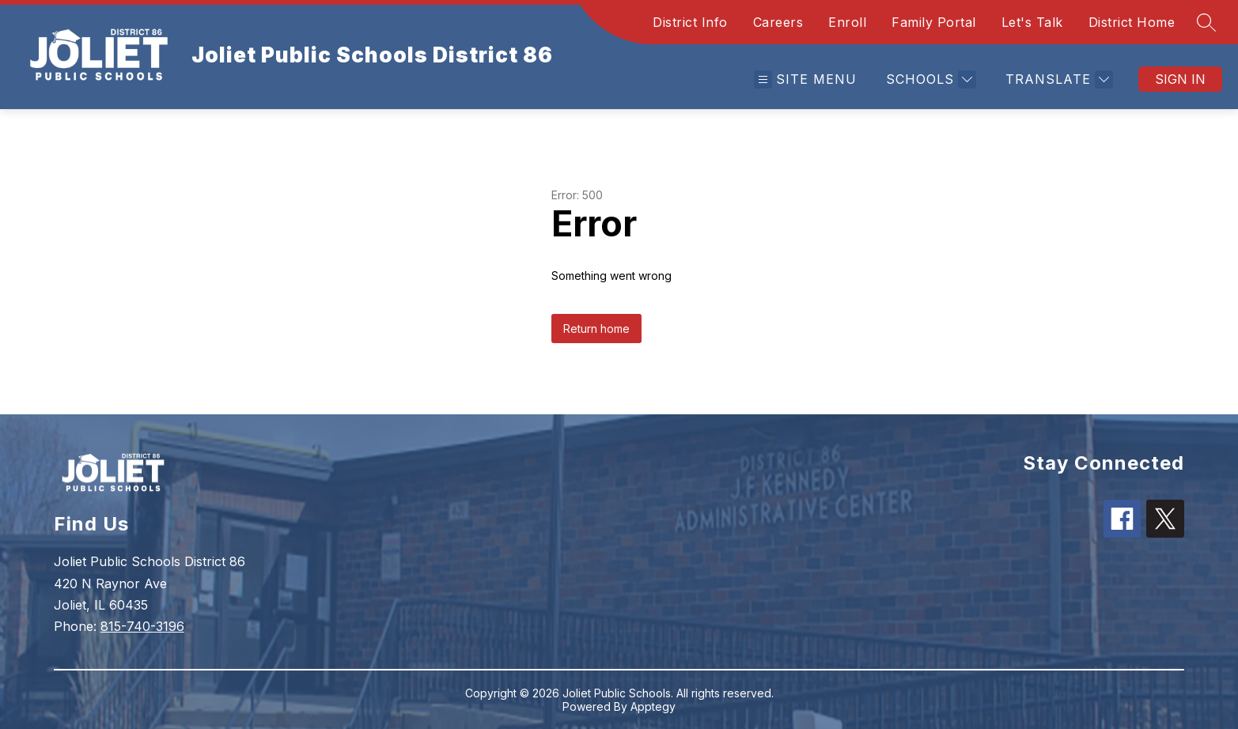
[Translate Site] (1057, 79)
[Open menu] (805, 79)
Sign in (1180, 79)
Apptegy (653, 706)
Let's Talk (1032, 22)
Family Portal (934, 22)
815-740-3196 (142, 626)
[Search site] (1206, 22)
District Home (1132, 22)
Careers (778, 22)
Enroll (847, 22)
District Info (690, 22)
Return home (596, 328)
